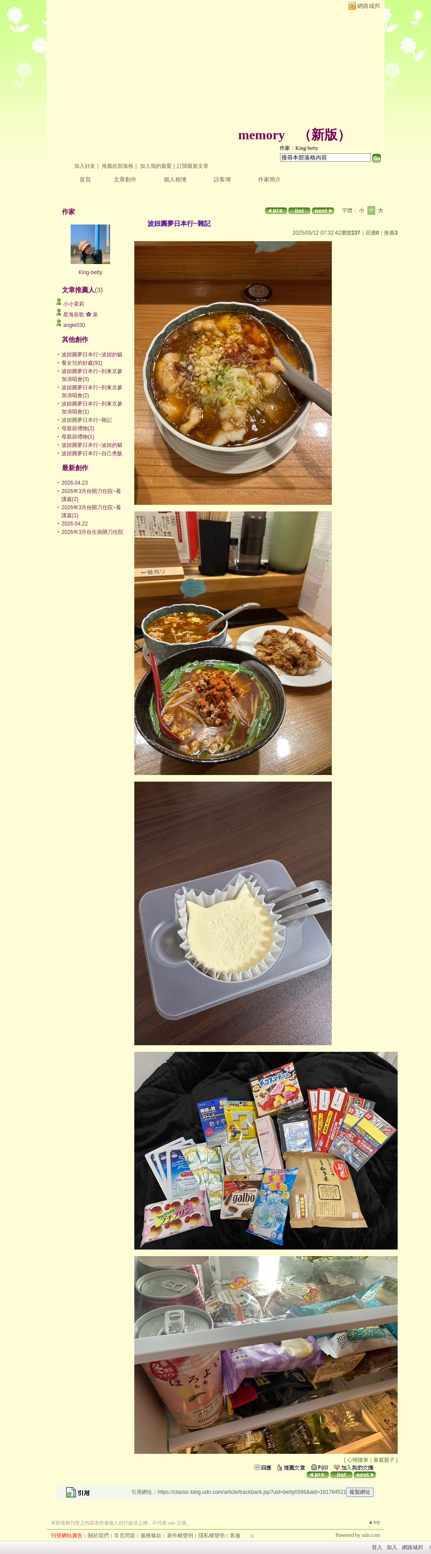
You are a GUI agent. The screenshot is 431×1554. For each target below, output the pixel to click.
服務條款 (151, 1535)
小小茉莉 (73, 304)
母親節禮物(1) (77, 437)
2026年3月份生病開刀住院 (92, 532)
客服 (235, 1535)
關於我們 (98, 1535)
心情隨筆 (357, 1460)
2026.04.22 (74, 524)
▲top (374, 1522)
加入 (392, 1547)
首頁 (85, 179)
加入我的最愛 (156, 166)
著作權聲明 (180, 1535)
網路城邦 (368, 6)
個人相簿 (175, 179)
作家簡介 (269, 179)
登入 (377, 1547)
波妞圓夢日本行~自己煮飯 (91, 453)
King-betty (90, 272)
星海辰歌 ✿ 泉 (80, 315)
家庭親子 (384, 1460)
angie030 (74, 325)
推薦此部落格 (117, 166)
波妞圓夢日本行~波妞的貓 (91, 354)
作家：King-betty (299, 148)
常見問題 (124, 1535)
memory (261, 134)
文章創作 (125, 179)
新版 (324, 134)
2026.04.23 (74, 483)
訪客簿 (222, 179)
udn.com (371, 1535)
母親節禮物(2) (77, 428)
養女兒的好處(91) (81, 363)
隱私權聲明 (211, 1535)
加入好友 (84, 166)
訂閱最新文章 (192, 166)
